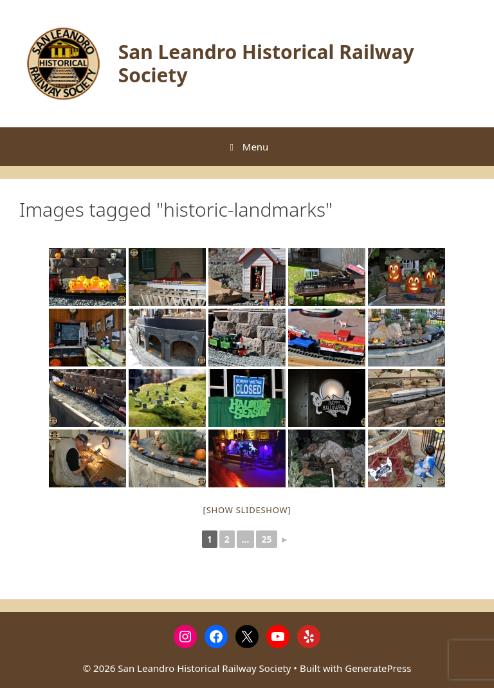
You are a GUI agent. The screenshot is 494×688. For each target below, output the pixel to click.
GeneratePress (378, 668)
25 (266, 539)
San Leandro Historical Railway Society (266, 63)
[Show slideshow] (247, 510)
